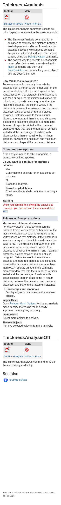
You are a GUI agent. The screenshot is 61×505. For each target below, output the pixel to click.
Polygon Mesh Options (23, 303)
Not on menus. (33, 23)
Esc (5, 211)
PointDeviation (36, 56)
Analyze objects (18, 379)
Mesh (11, 66)
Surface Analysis (13, 23)
